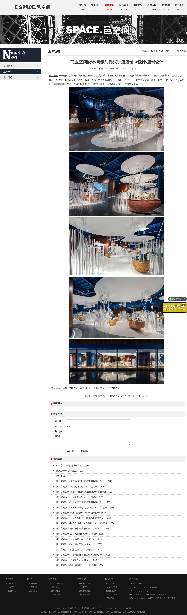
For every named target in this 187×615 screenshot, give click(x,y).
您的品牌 (110, 583)
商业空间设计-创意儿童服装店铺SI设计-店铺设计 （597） (84, 518)
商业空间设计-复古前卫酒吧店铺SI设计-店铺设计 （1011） (84, 481)
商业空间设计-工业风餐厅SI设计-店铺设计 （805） (81, 534)
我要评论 (101, 396)
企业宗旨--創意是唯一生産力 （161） (74, 465)
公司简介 (12, 583)
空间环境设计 (56, 591)
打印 (137, 396)
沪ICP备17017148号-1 (123, 608)
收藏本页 (114, 396)
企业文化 (12, 591)
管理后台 (141, 612)
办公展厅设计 (85, 587)
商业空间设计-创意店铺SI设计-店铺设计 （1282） (80, 539)
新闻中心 (170, 51)
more (179, 404)
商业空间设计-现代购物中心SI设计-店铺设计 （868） (82, 486)
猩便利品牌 (111, 591)
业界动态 (20, 71)
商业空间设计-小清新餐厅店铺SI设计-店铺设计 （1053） (83, 555)
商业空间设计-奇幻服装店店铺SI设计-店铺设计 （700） (83, 528)
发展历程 (12, 587)
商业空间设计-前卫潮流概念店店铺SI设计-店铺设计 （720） (85, 492)
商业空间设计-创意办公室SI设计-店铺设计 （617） (81, 497)
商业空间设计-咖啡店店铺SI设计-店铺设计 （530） (81, 565)
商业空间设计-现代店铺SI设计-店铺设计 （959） (79, 544)
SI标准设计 (55, 587)
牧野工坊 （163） (64, 476)
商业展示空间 (85, 583)
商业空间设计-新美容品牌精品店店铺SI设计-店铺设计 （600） (86, 507)
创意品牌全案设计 (58, 583)
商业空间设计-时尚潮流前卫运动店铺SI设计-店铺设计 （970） (86, 523)
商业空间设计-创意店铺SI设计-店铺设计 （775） (79, 549)
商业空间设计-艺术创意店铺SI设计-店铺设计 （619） (82, 513)
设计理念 (53, 75)
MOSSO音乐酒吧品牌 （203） (70, 471)
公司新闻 (20, 66)
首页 (161, 51)
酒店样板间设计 (86, 591)
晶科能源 (110, 598)
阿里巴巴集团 (112, 594)
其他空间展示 (85, 594)
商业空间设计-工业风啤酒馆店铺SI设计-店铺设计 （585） (84, 502)
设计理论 (20, 77)
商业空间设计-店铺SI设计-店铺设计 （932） (77, 560)
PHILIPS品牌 (111, 587)
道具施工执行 (56, 594)
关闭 (145, 396)
